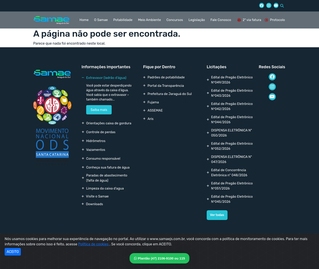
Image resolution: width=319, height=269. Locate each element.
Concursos (174, 20)
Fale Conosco (220, 20)
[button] (282, 5)
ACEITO (13, 252)
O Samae (101, 20)
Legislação (197, 20)
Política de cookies (94, 244)
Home (84, 20)
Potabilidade (122, 20)
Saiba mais (99, 110)
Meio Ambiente (149, 20)
